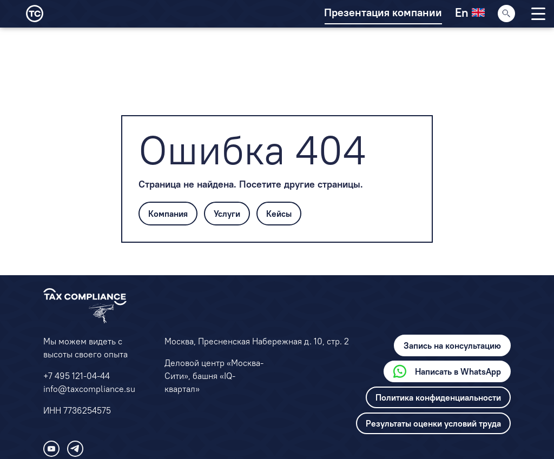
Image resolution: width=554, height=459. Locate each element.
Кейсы (279, 213)
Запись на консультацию (452, 345)
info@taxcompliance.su (89, 388)
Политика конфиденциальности (438, 397)
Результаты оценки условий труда (433, 423)
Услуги (227, 213)
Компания (168, 213)
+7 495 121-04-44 (76, 375)
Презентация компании (383, 12)
